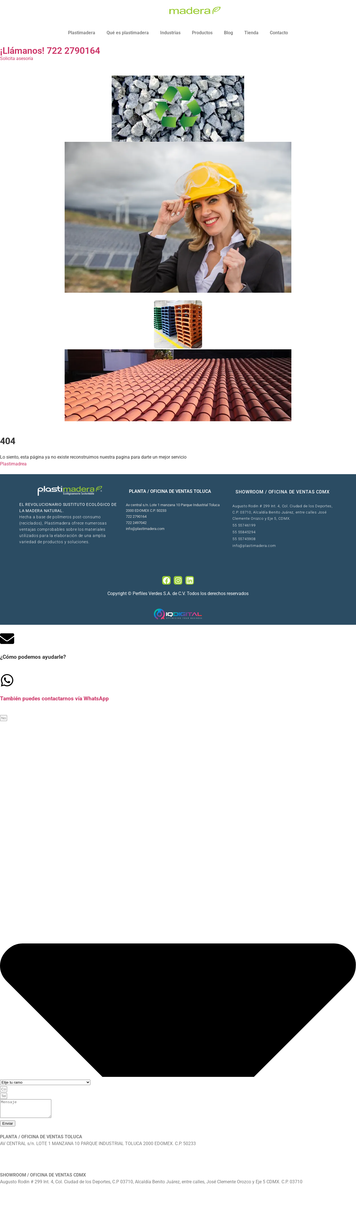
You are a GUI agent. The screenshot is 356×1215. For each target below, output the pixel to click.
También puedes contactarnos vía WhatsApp (54, 699)
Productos (202, 32)
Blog (228, 32)
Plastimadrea (13, 464)
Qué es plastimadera (128, 32)
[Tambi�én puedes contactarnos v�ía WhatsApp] (7, 680)
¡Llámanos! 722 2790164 (50, 50)
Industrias (170, 32)
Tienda (251, 32)
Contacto (279, 32)
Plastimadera (81, 32)
